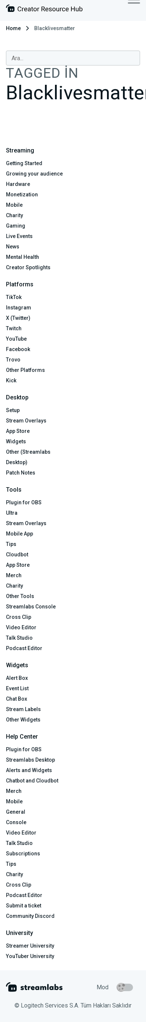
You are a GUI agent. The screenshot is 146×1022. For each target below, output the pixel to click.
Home (13, 28)
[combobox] (73, 58)
